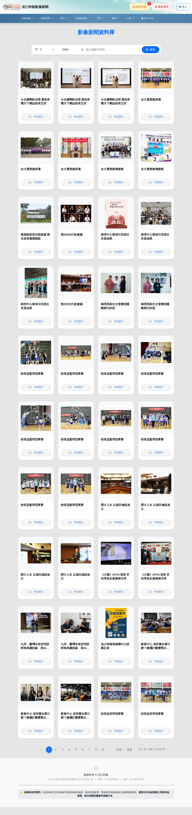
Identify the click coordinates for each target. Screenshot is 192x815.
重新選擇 (161, 6)
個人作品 (147, 18)
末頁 (129, 749)
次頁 (119, 749)
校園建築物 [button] (81, 18)
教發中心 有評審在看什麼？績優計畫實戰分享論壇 (155, 648)
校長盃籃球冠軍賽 (32, 373)
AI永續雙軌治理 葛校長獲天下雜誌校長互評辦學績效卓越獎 (35, 103)
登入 (183, 6)
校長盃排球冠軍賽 (112, 713)
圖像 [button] (114, 18)
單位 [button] (100, 18)
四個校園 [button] (26, 18)
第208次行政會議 (71, 234)
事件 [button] (63, 18)
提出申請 (141, 5)
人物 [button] (129, 18)
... (110, 749)
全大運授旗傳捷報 (112, 169)
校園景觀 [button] (46, 18)
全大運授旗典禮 (151, 99)
